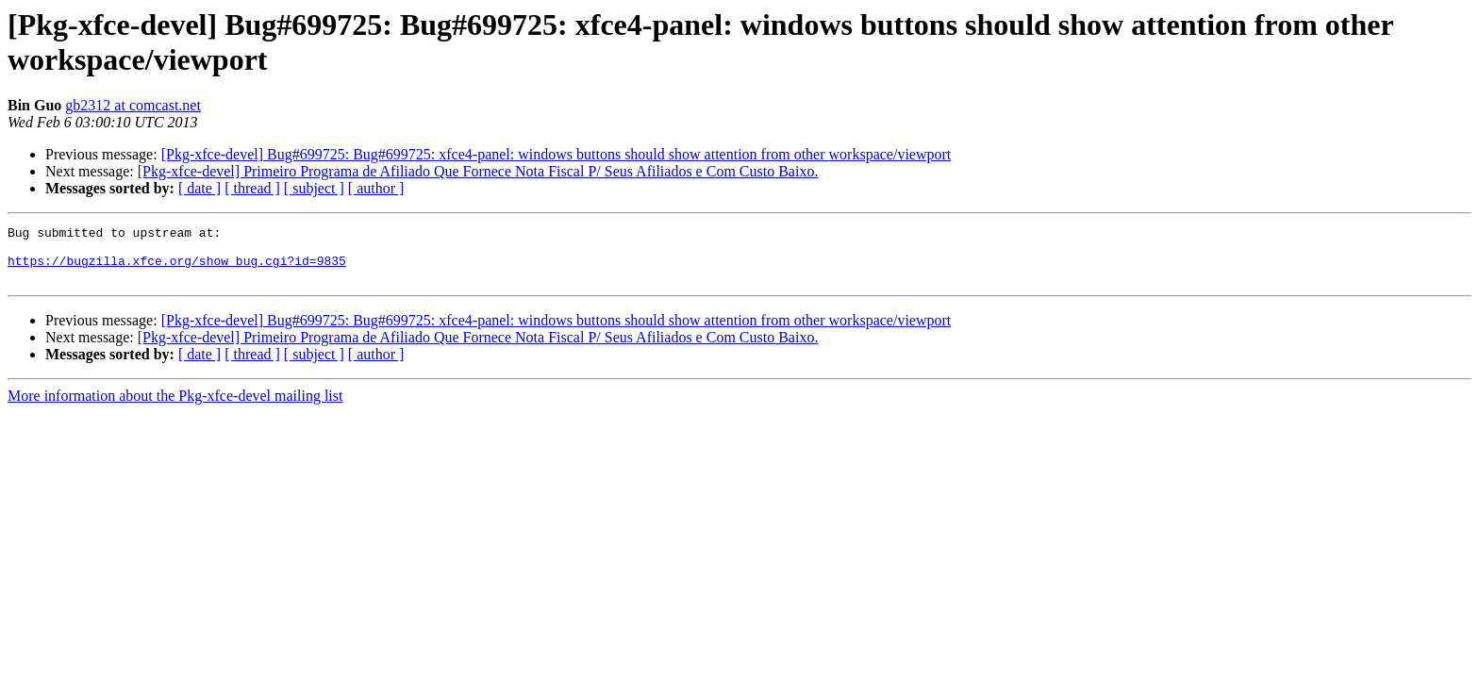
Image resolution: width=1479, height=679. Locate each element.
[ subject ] (314, 188)
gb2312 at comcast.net (133, 105)
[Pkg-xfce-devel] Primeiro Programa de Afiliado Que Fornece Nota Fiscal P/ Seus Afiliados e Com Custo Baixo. (478, 171)
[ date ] (199, 188)
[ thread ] (252, 188)
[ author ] (376, 188)
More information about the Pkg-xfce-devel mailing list (175, 407)
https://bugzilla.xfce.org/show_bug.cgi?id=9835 (177, 268)
